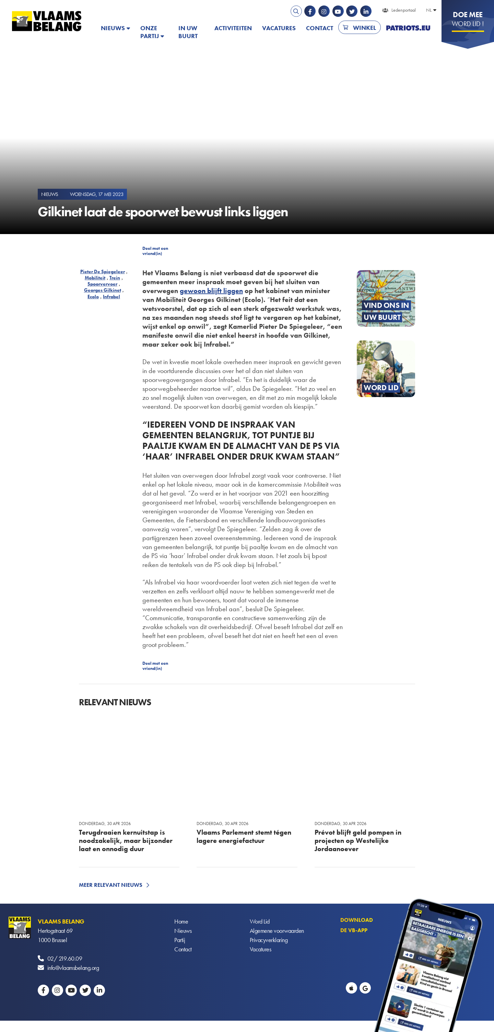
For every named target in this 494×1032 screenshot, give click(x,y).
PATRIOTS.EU (408, 28)
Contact (319, 28)
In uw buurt (188, 32)
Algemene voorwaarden (277, 931)
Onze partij (149, 32)
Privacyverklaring (269, 940)
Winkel (364, 28)
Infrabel (111, 296)
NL (429, 10)
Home (181, 921)
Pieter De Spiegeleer (102, 271)
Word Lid (260, 921)
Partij (179, 940)
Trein (114, 278)
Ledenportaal (403, 10)
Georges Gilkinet (102, 290)
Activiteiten (233, 28)
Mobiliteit (95, 278)
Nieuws (113, 28)
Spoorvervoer (102, 284)
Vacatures (279, 28)
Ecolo (93, 296)
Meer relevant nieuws (110, 885)
